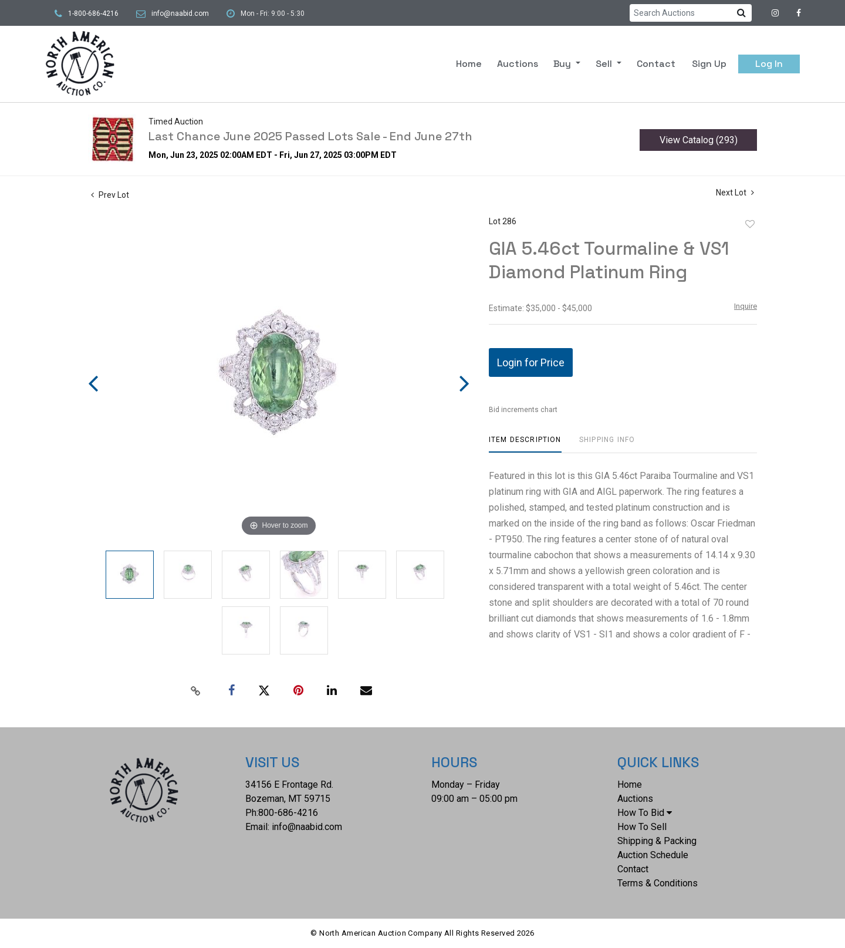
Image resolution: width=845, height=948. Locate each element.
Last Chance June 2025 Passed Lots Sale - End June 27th (310, 136)
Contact (656, 64)
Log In (769, 64)
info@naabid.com (180, 13)
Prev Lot (110, 195)
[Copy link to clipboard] (196, 691)
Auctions (517, 64)
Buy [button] (563, 64)
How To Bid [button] (644, 812)
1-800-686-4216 (93, 13)
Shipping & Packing (657, 840)
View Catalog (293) (699, 140)
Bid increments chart (523, 410)
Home (469, 64)
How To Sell (642, 826)
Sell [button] (605, 64)
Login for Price (531, 362)
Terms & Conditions (657, 883)
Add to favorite (750, 224)
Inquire (745, 306)
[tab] (525, 444)
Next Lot (735, 192)
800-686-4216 (288, 812)
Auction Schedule (652, 855)
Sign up (709, 64)
